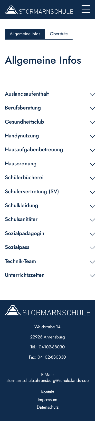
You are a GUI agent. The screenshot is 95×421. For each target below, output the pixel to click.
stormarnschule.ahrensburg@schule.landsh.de (48, 380)
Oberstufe (59, 34)
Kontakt (47, 392)
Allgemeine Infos (25, 34)
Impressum (47, 399)
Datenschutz (47, 407)
